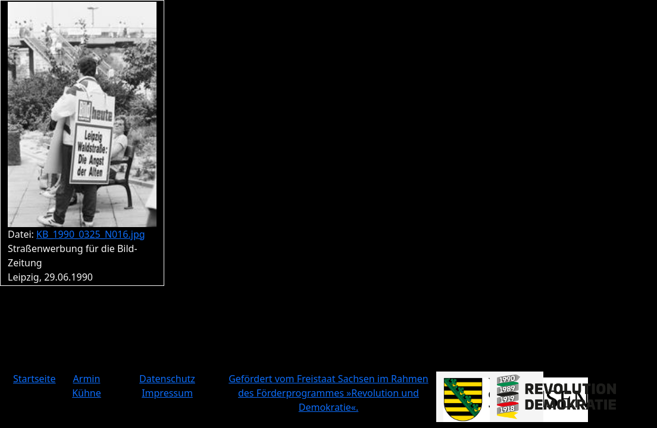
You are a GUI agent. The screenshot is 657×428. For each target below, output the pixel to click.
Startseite (34, 378)
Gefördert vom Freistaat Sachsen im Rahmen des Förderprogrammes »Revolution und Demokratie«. (328, 393)
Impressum (167, 392)
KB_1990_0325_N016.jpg (90, 234)
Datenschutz (167, 378)
